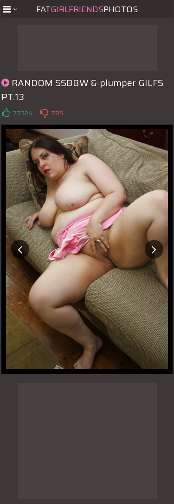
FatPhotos (87, 9)
